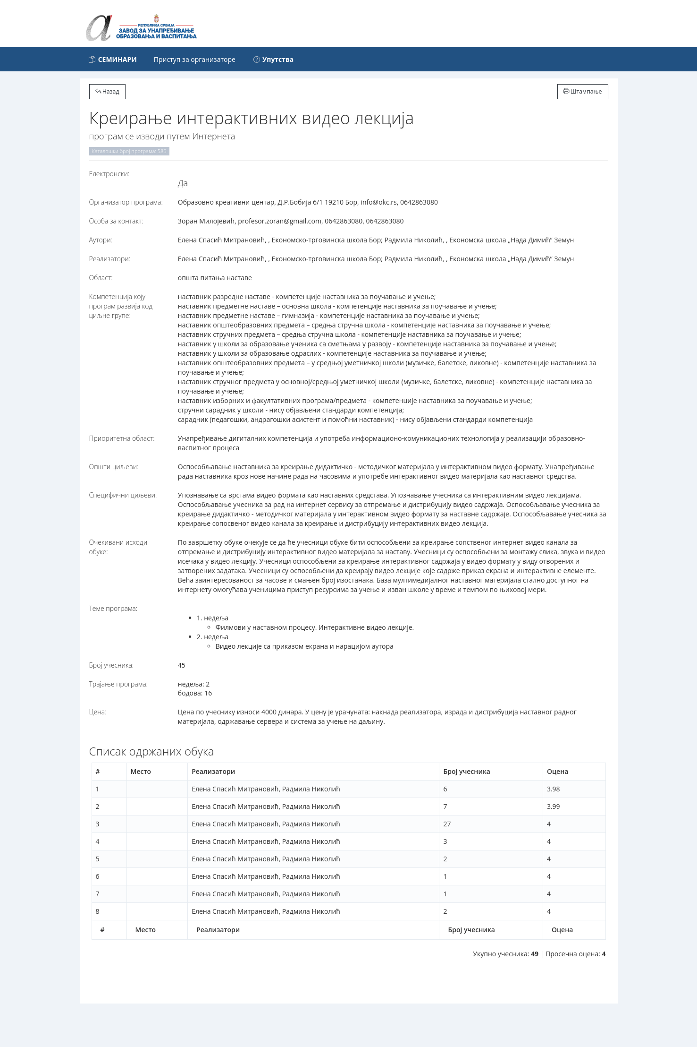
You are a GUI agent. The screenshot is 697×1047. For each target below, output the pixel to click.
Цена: (98, 711)
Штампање (582, 91)
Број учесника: (111, 665)
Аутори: (100, 239)
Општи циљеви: (114, 466)
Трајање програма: (118, 683)
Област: (101, 277)
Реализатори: (110, 258)
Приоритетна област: (122, 438)
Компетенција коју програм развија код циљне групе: (121, 306)
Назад (107, 91)
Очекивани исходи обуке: (118, 547)
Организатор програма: (126, 201)
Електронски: (109, 173)
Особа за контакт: (116, 220)
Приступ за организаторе (194, 59)
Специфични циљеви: (123, 494)
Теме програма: (113, 608)
